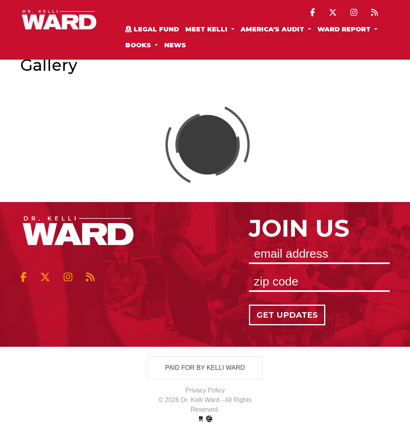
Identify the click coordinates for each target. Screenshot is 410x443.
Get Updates (287, 315)
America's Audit (273, 29)
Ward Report (345, 29)
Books (139, 45)
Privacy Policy (205, 390)
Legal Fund (152, 29)
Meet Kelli (207, 29)
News (175, 45)
